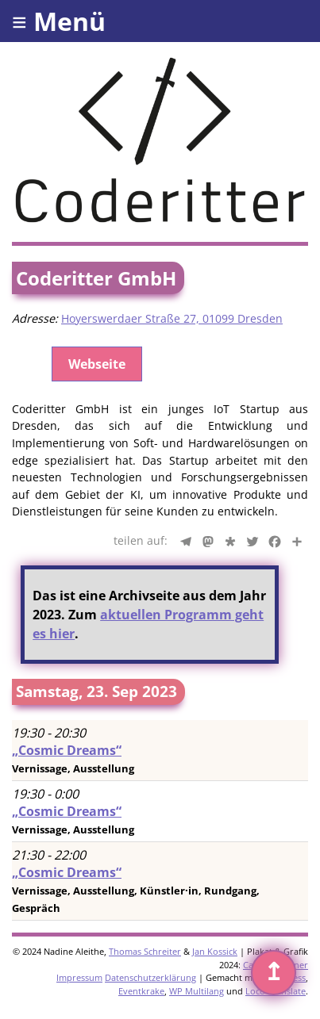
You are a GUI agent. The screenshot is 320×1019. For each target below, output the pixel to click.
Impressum (79, 977)
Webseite (96, 364)
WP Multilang (196, 991)
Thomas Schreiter (145, 951)
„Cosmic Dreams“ (66, 750)
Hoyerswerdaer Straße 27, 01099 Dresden (172, 318)
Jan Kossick (214, 951)
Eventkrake (141, 991)
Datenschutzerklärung (150, 977)
